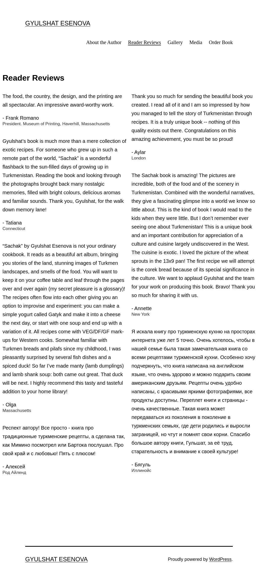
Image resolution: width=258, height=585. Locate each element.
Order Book (221, 42)
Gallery (175, 42)
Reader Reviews (144, 42)
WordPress (220, 559)
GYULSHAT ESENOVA (57, 23)
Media (195, 42)
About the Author (103, 42)
